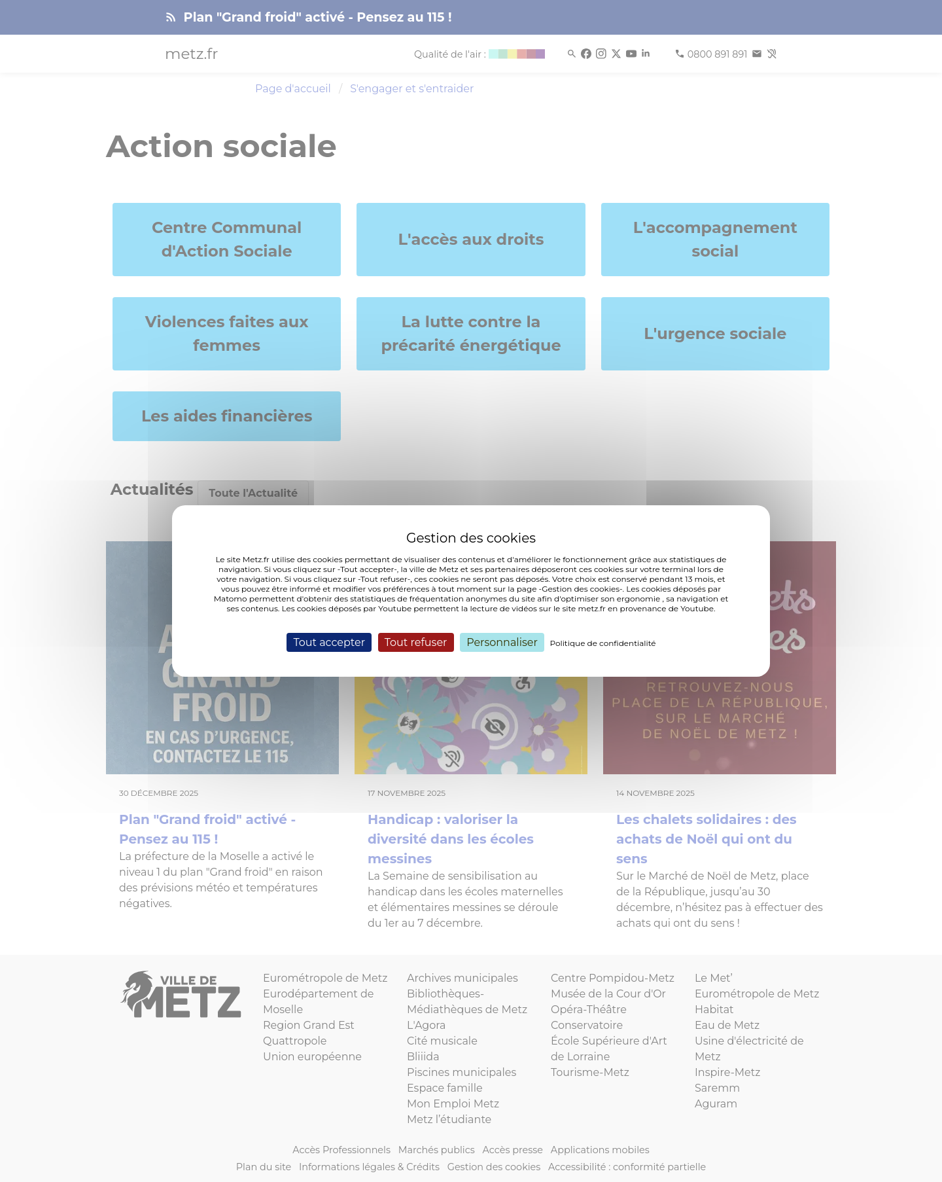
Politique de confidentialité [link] (603, 643)
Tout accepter (329, 642)
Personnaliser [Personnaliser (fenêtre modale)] (502, 642)
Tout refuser (416, 642)
